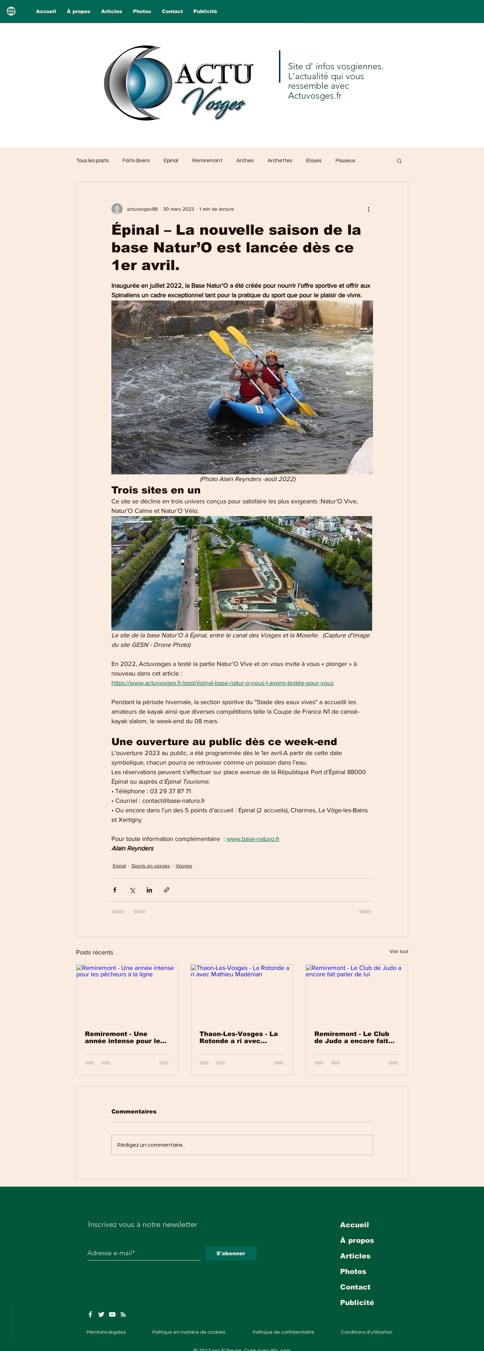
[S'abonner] (231, 1253)
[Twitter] (101, 1314)
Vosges (184, 865)
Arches (245, 160)
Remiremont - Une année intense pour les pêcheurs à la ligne (124, 1037)
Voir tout (399, 951)
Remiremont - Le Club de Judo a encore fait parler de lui (351, 1037)
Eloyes (313, 160)
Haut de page (10, 1320)
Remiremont (207, 160)
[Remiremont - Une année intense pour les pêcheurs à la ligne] (127, 993)
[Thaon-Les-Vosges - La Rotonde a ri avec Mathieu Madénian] (242, 993)
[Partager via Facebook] (114, 890)
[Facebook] (90, 1314)
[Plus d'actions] (369, 209)
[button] (399, 160)
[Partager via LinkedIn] (149, 890)
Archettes (280, 160)
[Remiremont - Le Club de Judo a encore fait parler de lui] (357, 993)
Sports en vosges (151, 865)
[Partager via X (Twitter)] (132, 890)
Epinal (171, 160)
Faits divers (136, 160)
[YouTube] (112, 1314)
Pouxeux (345, 160)
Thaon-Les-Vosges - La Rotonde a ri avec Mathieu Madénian (238, 1037)
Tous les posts (92, 160)
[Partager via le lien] (166, 890)
